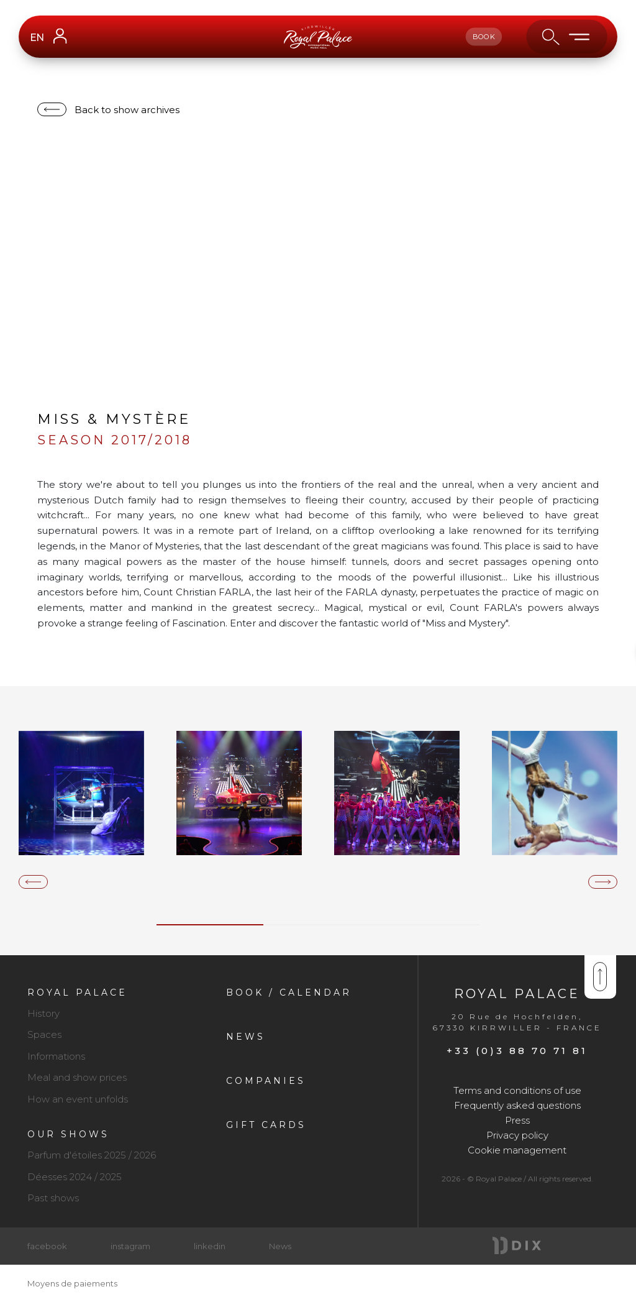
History (43, 1013)
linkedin (209, 1246)
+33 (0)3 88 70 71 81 (517, 1051)
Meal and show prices (77, 1077)
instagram (130, 1246)
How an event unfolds (77, 1099)
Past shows (53, 1198)
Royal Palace (77, 992)
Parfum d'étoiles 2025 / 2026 (91, 1155)
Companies (266, 1080)
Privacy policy (517, 1135)
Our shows (68, 1134)
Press (517, 1120)
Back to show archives (127, 110)
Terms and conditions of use (517, 1090)
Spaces (44, 1034)
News (245, 1036)
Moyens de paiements (72, 1283)
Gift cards (266, 1124)
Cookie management (517, 1150)
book (484, 36)
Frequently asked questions (517, 1105)
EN (36, 38)
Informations (56, 1056)
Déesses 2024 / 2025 (74, 1177)
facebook (47, 1246)
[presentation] (33, 882)
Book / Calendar (289, 992)
